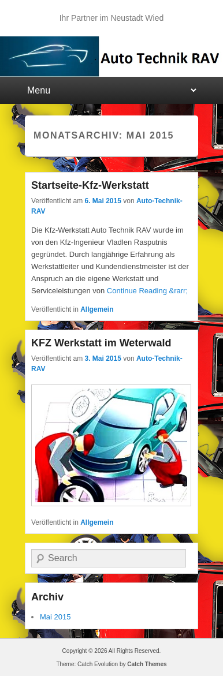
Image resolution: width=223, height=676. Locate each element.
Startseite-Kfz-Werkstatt (90, 185)
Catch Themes (146, 664)
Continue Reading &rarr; (147, 290)
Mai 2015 (55, 616)
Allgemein (96, 309)
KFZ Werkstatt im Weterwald (101, 343)
